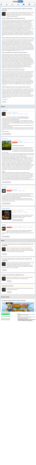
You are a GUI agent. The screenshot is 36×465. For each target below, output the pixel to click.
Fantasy (29, 142)
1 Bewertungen (20, 141)
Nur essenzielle (5, 316)
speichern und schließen (5, 319)
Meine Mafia (8, 97)
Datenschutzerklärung (33, 321)
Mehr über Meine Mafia (6, 203)
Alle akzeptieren (5, 314)
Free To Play (26, 113)
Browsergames (9, 113)
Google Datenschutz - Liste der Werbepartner (26, 320)
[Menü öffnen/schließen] (1, 4)
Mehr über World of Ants (6, 182)
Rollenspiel (20, 227)
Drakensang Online (21, 50)
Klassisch (21, 113)
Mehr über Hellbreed (5, 236)
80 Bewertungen (14, 112)
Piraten (18, 113)
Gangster (23, 190)
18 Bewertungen (20, 210)
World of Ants (5, 138)
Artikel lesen (4, 270)
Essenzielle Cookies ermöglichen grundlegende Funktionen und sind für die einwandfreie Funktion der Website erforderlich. (26, 314)
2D (26, 227)
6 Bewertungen (14, 189)
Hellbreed (22, 67)
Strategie (14, 113)
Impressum (29, 321)
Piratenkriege (5, 110)
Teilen (4, 101)
